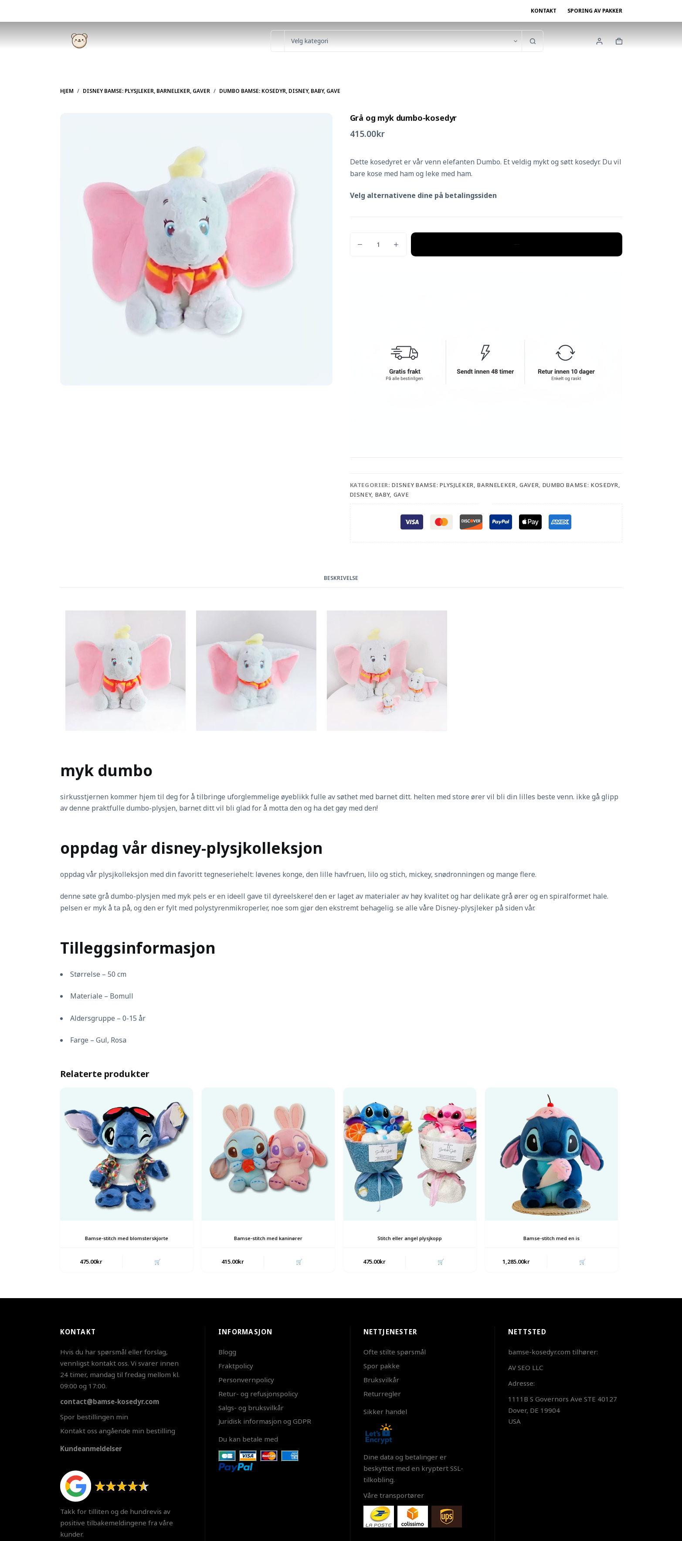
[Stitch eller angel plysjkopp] (409, 1154)
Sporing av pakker (594, 10)
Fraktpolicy (235, 1367)
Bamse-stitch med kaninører (268, 1238)
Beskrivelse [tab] (341, 578)
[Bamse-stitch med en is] (551, 1154)
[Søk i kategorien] (403, 41)
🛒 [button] (156, 1262)
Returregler (382, 1395)
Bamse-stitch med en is (551, 1238)
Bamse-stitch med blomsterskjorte (126, 1238)
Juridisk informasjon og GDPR (264, 1422)
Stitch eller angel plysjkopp (410, 1238)
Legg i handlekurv (516, 244)
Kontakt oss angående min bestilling (117, 1432)
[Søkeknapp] (532, 41)
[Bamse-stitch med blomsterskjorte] (126, 1154)
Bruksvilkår (381, 1381)
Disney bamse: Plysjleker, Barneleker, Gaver (465, 485)
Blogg (227, 1353)
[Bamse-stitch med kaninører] (268, 1154)
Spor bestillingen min (94, 1418)
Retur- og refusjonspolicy (258, 1395)
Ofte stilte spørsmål (394, 1353)
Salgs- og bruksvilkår (251, 1409)
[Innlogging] (599, 41)
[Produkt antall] (378, 244)
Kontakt (543, 10)
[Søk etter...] (277, 41)
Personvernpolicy (246, 1381)
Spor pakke (381, 1367)
